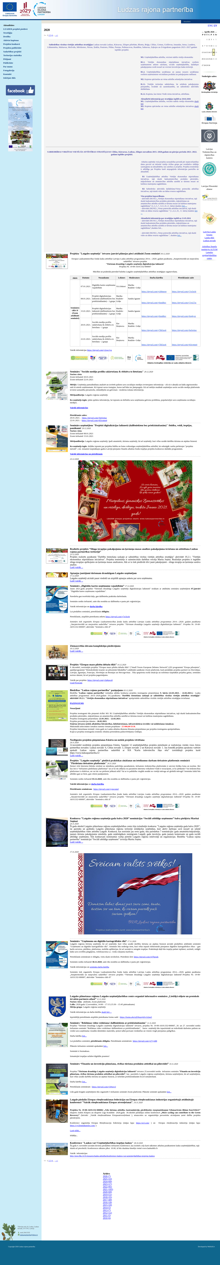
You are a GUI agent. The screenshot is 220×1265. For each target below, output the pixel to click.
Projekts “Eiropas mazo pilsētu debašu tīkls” (93, 664)
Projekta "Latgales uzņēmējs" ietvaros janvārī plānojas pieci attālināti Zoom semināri (115, 253)
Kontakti (7, 74)
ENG (210, 25)
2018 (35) (107, 1197)
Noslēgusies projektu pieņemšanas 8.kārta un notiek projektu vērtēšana (107, 740)
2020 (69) (107, 1192)
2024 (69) (107, 1181)
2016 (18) (107, 1202)
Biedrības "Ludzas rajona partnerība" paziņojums (96, 690)
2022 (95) (107, 1187)
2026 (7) (107, 1176)
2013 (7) (107, 1210)
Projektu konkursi (11, 44)
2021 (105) (108, 1189)
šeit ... (184, 206)
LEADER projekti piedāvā (15, 29)
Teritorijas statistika (12, 55)
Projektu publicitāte (12, 48)
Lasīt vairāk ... (76, 567)
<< (202, 32)
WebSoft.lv (211, 1247)
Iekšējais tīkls (9, 78)
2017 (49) (107, 1200)
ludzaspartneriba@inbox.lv (29, 1235)
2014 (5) (107, 1207)
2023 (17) (107, 1184)
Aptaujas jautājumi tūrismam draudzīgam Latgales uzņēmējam (103, 573)
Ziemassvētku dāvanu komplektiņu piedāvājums (95, 646)
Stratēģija (7, 33)
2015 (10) (107, 1205)
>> (216, 32)
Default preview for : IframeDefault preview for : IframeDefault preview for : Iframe (91, 99)
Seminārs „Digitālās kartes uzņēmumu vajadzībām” (97, 586)
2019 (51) (107, 1194)
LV (215, 25)
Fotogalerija (8, 70)
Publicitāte (8, 63)
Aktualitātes (8, 25)
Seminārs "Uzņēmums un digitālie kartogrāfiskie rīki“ (98, 941)
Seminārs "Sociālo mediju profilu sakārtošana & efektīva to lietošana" (107, 371)
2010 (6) (107, 1218)
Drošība (6, 36)
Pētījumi (7, 59)
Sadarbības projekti (12, 51)
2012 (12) (107, 1213)
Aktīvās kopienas (11, 40)
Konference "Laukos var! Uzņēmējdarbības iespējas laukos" (101, 1143)
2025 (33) (107, 1179)
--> (56, 35)
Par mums (8, 66)
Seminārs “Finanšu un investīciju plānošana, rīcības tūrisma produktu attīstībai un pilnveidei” (119, 1063)
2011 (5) (107, 1215)
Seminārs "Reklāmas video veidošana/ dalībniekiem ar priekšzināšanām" (108, 1023)
